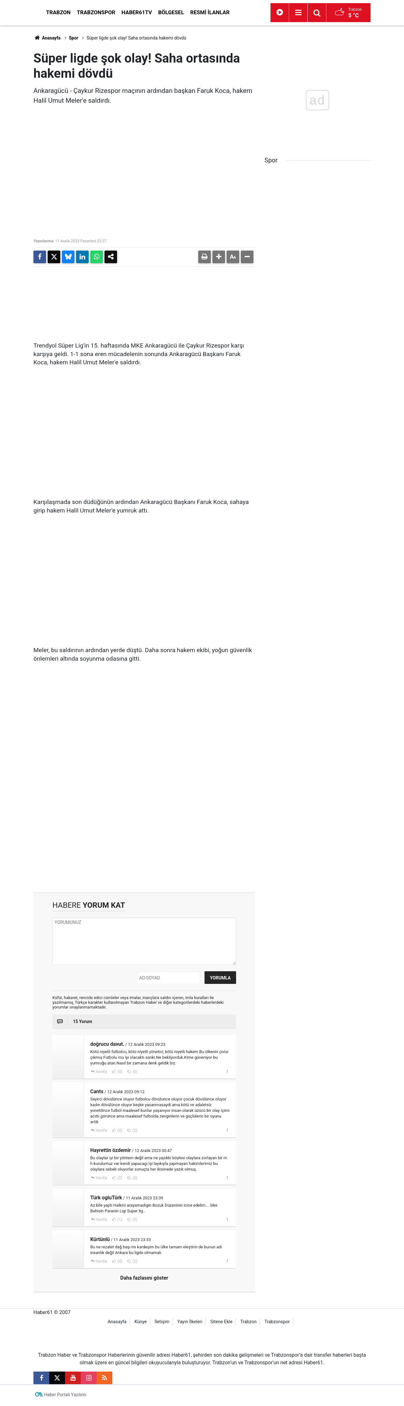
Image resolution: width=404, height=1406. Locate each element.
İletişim (162, 1323)
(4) (119, 1263)
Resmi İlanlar (266, 12)
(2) (134, 1132)
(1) (119, 1221)
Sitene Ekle (221, 1323)
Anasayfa (47, 37)
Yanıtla (101, 1073)
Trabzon (115, 12)
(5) (134, 1221)
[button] (218, 257)
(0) (119, 1073)
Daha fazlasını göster (144, 1280)
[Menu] (327, 13)
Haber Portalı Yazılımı (65, 1396)
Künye (140, 1323)
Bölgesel (228, 12)
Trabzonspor (153, 12)
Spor (73, 37)
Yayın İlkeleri (189, 1323)
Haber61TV (193, 12)
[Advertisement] (144, 840)
